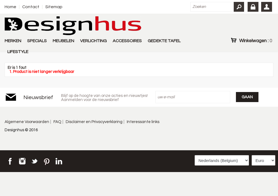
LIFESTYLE (17, 52)
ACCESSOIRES (127, 41)
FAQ (57, 122)
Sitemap (53, 7)
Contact (30, 7)
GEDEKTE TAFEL (164, 41)
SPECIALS (37, 41)
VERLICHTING (93, 41)
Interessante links (143, 122)
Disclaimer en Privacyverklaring (94, 122)
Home (10, 7)
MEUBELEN (63, 41)
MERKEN (13, 41)
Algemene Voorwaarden (27, 122)
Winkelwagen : (255, 40)
